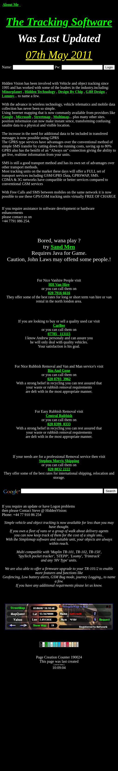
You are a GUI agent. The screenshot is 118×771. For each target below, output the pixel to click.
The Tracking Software (59, 22)
